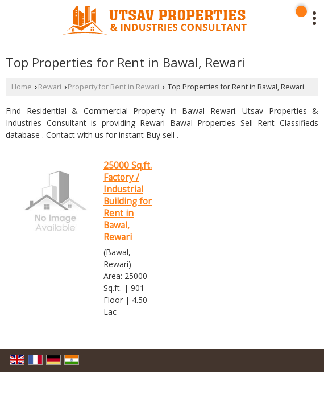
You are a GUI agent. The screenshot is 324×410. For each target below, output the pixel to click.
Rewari (49, 87)
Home (21, 87)
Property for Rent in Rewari (113, 87)
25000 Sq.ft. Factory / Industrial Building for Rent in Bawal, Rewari (127, 201)
